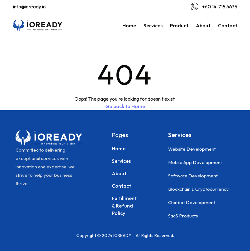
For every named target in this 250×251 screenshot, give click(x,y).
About (203, 25)
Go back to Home (125, 106)
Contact (227, 25)
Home (129, 25)
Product (179, 25)
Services (153, 25)
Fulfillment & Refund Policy (124, 205)
